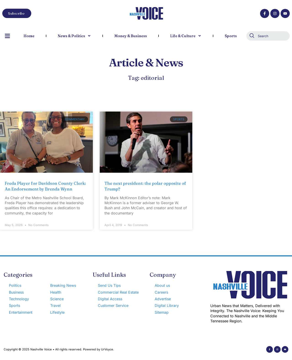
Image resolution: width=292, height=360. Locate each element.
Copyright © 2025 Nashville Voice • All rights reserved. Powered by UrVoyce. (59, 349)
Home (28, 36)
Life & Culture (185, 36)
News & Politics (74, 36)
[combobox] (268, 36)
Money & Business (130, 36)
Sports (231, 36)
